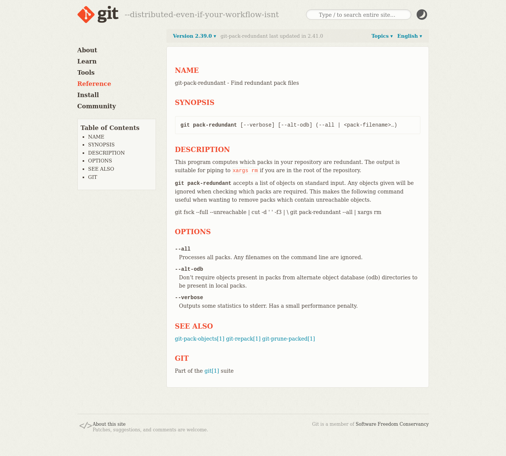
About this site (109, 424)
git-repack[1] (243, 339)
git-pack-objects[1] (199, 339)
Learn (87, 61)
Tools (86, 72)
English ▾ (409, 36)
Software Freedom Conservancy (392, 424)
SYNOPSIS (101, 145)
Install (88, 95)
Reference (94, 83)
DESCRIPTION (106, 153)
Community (96, 106)
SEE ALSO (101, 169)
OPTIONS (100, 161)
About (87, 50)
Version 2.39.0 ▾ (194, 36)
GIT (92, 177)
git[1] (212, 371)
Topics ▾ (382, 36)
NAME (96, 137)
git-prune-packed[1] (288, 339)
